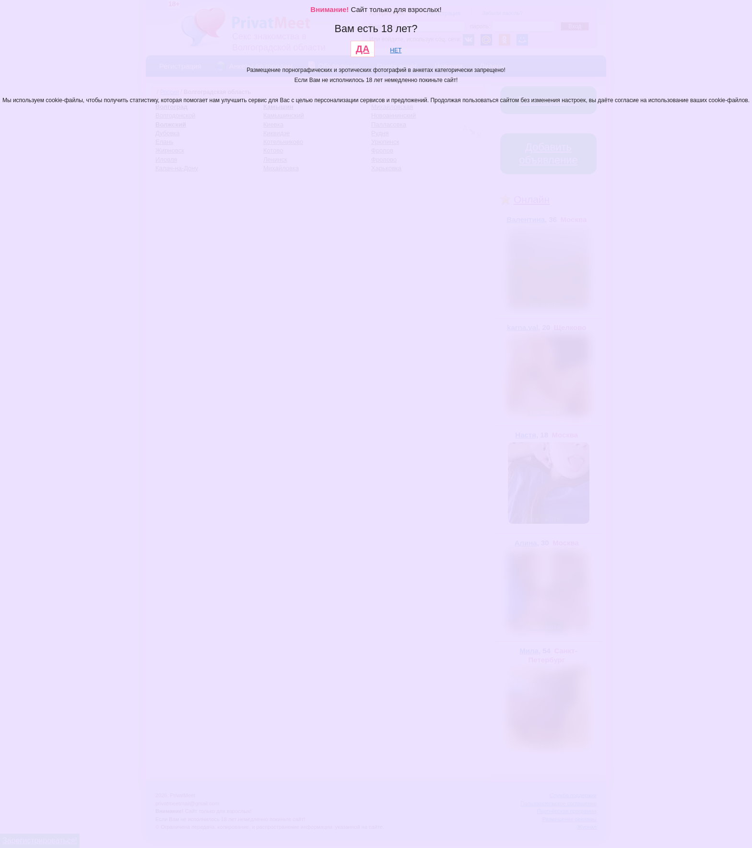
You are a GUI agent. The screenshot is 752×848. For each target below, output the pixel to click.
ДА (363, 49)
